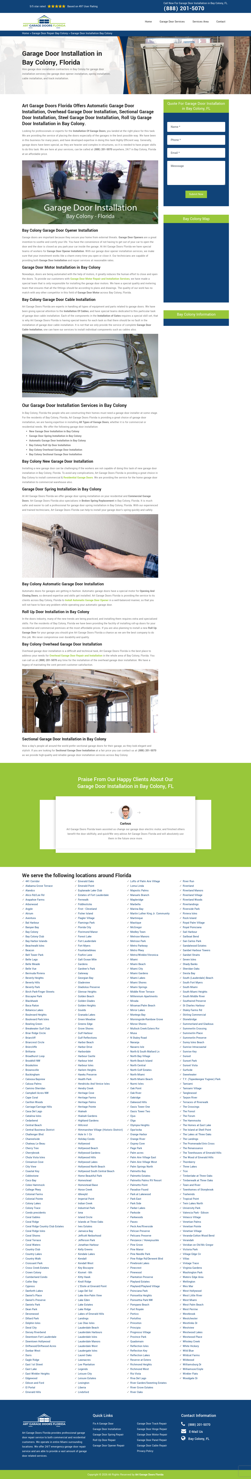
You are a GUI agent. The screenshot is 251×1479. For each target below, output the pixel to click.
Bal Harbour (32, 923)
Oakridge (135, 1098)
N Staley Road (138, 1038)
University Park (191, 1208)
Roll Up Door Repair (104, 1440)
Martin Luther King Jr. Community (150, 913)
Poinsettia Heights (141, 1295)
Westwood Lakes (193, 1332)
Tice (185, 1171)
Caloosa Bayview (35, 1079)
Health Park (84, 1079)
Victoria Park (190, 1249)
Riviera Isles (190, 913)
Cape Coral (31, 1098)
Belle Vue (30, 969)
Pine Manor (137, 1249)
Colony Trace (32, 1208)
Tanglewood (190, 1093)
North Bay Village (140, 1056)
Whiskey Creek (191, 1341)
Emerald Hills (33, 1392)
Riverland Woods (192, 900)
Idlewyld (82, 1194)
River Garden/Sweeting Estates (148, 1383)
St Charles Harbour (194, 1005)
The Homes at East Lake (197, 1125)
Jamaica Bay (85, 1231)
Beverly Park (32, 987)
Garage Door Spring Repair (108, 1435)
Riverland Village (192, 895)
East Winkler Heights (37, 1374)
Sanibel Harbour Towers (196, 950)
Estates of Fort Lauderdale (93, 895)
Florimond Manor (88, 932)
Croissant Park (33, 1263)
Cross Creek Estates (37, 1268)
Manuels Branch (139, 895)
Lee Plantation (86, 1364)
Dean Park (31, 1309)
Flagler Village (86, 918)
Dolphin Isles (32, 1323)
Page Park (136, 1148)
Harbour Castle (86, 1056)
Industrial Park (86, 1208)
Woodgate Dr (190, 1378)
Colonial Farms (34, 1194)
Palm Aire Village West (143, 1162)
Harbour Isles (86, 1065)
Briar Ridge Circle (35, 1033)
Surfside (187, 1070)
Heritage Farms (87, 1098)
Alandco (30, 890)
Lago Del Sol (85, 1291)
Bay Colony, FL (198, 1439)
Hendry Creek (85, 1088)
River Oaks (136, 1392)
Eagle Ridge (32, 1360)
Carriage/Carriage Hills (38, 1107)
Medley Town (137, 932)
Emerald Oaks (86, 881)
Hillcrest (83, 1125)
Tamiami (188, 1084)
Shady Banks (190, 964)
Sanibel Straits (191, 955)
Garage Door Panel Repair (152, 1440)
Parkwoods (136, 1217)
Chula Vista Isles (35, 1157)
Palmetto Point (139, 1185)
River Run (188, 881)
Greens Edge (85, 1024)
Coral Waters (32, 1245)
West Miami (190, 1300)
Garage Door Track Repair (152, 1424)
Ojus (133, 1116)
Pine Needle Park (140, 1254)
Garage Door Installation (107, 1429)
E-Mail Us (196, 1431)
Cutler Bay (31, 1282)
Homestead (84, 1180)
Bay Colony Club (34, 936)
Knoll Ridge (84, 1282)
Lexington (83, 1383)
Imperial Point (86, 1199)
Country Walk (33, 1259)
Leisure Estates (87, 1378)
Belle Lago (31, 959)
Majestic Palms (139, 890)
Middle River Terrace (142, 992)
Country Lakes (33, 1254)
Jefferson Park (86, 1240)
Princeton (135, 1323)
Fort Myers (84, 946)
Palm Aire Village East (143, 1157)
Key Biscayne (86, 1268)
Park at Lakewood (140, 1194)
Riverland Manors (193, 890)
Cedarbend (31, 1121)
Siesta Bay (189, 973)
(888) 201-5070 (184, 8)
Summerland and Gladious (198, 1024)
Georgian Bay (85, 978)
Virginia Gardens (192, 1268)
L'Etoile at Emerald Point (92, 1286)
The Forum (189, 1116)
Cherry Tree (32, 1148)
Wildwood (188, 1360)
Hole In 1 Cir (85, 1134)
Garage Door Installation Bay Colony (91, 33)
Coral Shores (32, 1236)
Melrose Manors (139, 936)
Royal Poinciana (192, 927)
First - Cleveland (87, 909)
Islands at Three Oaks (90, 1222)
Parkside (135, 1213)
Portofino (135, 1318)
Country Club (32, 1249)
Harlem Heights (87, 1070)
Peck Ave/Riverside (141, 1226)
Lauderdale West (88, 1346)
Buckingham (32, 1075)
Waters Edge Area (193, 1277)
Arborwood (31, 904)
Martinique (136, 918)
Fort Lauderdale (87, 941)
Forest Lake (85, 936)
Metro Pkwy (137, 950)
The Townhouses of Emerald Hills (202, 1153)
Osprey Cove (137, 1144)
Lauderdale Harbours (90, 1332)
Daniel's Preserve (35, 1300)
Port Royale (137, 1309)
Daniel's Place (33, 1295)
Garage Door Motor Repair (152, 1435)
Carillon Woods (34, 1102)
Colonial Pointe (34, 1199)
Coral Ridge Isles (35, 1231)
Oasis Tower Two (140, 1111)
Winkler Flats (190, 1374)
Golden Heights (87, 1005)
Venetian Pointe (192, 1226)
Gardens (83, 964)
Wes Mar (188, 1286)
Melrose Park (138, 941)
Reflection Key (138, 1351)
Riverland (188, 886)
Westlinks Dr (190, 1323)
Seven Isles (189, 959)
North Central (138, 1065)
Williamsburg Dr (192, 1364)
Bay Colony (31, 932)
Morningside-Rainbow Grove (146, 1019)
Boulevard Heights (36, 1015)
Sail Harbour (190, 932)
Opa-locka (136, 1130)
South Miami (190, 987)
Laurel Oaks (85, 1355)
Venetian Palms (192, 1222)
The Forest (189, 1111)
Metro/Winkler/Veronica (144, 955)
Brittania (30, 1051)
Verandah (188, 1240)
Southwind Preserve (194, 1001)
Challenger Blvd (34, 1134)
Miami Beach (138, 964)
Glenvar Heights (87, 992)
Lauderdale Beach (88, 1328)
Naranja (134, 1042)
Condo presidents (35, 1213)
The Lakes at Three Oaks (197, 1134)
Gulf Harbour (85, 1033)
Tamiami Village (192, 1088)
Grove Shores (86, 1028)
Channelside (32, 1139)
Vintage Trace (191, 1263)
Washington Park (192, 1272)
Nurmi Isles (137, 1084)
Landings (83, 1318)
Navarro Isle (137, 1047)
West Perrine (190, 1309)
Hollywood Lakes (88, 1162)
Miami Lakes (137, 978)
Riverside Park (191, 909)
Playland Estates (140, 1282)
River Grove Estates (141, 1387)
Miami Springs (138, 987)
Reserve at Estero (140, 1360)
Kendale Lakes (86, 1254)
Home (148, 22)
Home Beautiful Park (90, 1176)
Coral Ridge (32, 1222)
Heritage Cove (86, 1093)
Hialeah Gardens (87, 1116)
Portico (134, 1314)
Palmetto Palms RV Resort (146, 1180)
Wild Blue (188, 1351)
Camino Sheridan (35, 1088)
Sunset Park (190, 1061)
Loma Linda (137, 886)
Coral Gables (32, 1217)
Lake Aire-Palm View (90, 1295)
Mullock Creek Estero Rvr (144, 1028)
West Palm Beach (193, 1305)
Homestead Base (88, 1185)
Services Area (200, 22)
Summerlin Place (193, 1033)
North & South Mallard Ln (144, 1051)
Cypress (30, 1286)
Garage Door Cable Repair (152, 1445)
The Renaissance (193, 1148)
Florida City (84, 927)
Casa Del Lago (33, 1111)
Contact (220, 22)
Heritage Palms (87, 1102)
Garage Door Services (172, 22)
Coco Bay (30, 1180)
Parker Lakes (137, 1208)
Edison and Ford (34, 1383)
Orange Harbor (138, 1134)
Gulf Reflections (87, 1038)
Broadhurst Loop (35, 1056)
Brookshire (31, 1065)
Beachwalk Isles (34, 946)
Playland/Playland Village (145, 1286)
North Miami (137, 1075)
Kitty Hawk (84, 1277)
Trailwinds (189, 1194)
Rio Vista (135, 1374)
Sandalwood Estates (194, 946)
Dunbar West (32, 1351)
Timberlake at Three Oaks (197, 1176)
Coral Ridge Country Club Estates (44, 1226)
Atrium (29, 913)
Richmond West (139, 1369)
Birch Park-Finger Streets (39, 992)
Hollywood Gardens (89, 1153)
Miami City (136, 969)
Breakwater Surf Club (37, 1028)
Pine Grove (136, 1245)
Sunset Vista (190, 1065)
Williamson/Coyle (193, 1369)
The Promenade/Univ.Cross (199, 1144)
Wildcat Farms (191, 1355)
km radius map (196, 262)
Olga (133, 1121)
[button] (114, 812)
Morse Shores (138, 1024)
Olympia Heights (140, 1125)
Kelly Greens (85, 1249)
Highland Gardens (88, 1121)
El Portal (30, 1387)
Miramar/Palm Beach (142, 1005)
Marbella (135, 904)
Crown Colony (33, 1272)
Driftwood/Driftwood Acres (40, 1346)
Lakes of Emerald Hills (91, 1314)
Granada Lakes (86, 1015)
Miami (134, 959)
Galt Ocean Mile (87, 959)
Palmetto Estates (140, 1176)
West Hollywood (192, 1291)
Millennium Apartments (144, 996)
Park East (135, 1199)
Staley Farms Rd (192, 1010)
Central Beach (33, 1125)
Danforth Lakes (34, 1291)
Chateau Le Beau (35, 1144)
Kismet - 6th (85, 1272)
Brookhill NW (32, 1061)
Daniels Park (32, 1305)
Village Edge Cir (192, 1254)
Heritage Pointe (87, 1107)
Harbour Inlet (85, 1061)
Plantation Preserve (141, 1277)
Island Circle (85, 1217)
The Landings (190, 1139)
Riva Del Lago (138, 1378)
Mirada (134, 1001)
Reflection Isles (139, 1346)
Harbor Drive (85, 1047)
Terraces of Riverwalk (195, 1102)
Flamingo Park (86, 923)
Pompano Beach (139, 1305)
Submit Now (196, 194)
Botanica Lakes (34, 1010)
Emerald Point (86, 886)
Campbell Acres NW (37, 1093)
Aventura (30, 918)
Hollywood (84, 1144)
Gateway (83, 973)
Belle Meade (32, 964)
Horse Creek (85, 1190)
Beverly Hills (32, 982)
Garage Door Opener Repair (108, 1445)
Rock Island (189, 918)
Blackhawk (31, 1001)
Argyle (29, 909)
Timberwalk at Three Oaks (198, 1180)
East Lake (31, 1369)
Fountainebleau (87, 950)
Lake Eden (84, 1300)
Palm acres (137, 1153)
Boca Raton (32, 1005)
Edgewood (31, 1378)
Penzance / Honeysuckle (144, 1240)
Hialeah (82, 1111)
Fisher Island (85, 913)
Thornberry (189, 1162)
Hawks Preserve (87, 1075)
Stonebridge (190, 1019)
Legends (83, 1369)
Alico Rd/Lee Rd (34, 895)
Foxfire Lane (85, 955)
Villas (186, 1259)
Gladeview (84, 982)
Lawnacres (84, 1360)
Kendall (82, 1259)
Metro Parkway (139, 946)
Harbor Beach (86, 1042)
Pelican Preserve (140, 1231)
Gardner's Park (86, 969)
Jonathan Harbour (88, 1245)
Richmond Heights (141, 1364)
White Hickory (191, 1346)
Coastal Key (32, 1171)
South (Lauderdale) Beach (198, 978)
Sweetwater (190, 1075)
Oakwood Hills (138, 1102)
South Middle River (194, 996)
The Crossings (191, 1107)
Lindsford (83, 1392)
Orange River (137, 1139)
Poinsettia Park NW (141, 1300)
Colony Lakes (33, 1203)
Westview (188, 1328)
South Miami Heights (195, 992)
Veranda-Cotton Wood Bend (198, 1236)
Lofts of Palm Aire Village (145, 881)
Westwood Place (192, 1337)
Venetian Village (192, 1231)
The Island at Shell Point (197, 1130)
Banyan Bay (32, 927)
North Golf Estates (141, 1070)
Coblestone (32, 1176)
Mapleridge (136, 900)
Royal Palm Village (194, 923)
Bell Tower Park (34, 955)
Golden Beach (86, 996)
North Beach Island (141, 1061)
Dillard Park (32, 1318)
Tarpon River (190, 1098)
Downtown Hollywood (37, 1341)
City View (30, 1167)
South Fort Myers (193, 982)
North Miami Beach (141, 1079)
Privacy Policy (145, 1451)
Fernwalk (83, 900)
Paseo (134, 1222)
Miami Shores (138, 982)
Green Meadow (86, 1019)
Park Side (135, 1203)
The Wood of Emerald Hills (198, 1157)
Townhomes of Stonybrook (198, 1190)
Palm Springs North (141, 1167)
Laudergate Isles (87, 1351)
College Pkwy (33, 1190)
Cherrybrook (32, 1153)
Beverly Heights (34, 978)
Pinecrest (135, 1268)
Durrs (28, 1355)
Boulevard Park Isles (37, 1019)
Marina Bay (136, 909)
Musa (133, 1033)
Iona (80, 1213)
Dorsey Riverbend (35, 1332)
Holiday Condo (86, 1139)
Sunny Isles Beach (193, 1042)
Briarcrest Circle (34, 1042)
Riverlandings (191, 904)
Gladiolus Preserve (89, 987)
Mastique (135, 923)
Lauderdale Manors (89, 1341)
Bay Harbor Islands (36, 941)
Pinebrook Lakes (139, 1263)
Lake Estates (85, 1305)
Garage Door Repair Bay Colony (50, 33)
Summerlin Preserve (194, 1038)
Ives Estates (85, 1226)
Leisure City (85, 1374)
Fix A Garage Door (103, 1424)
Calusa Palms (33, 1084)
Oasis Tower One (140, 1107)
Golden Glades (86, 1001)
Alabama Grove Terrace (39, 886)
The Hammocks (192, 1121)
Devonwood (32, 1314)
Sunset (187, 1056)
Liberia (82, 1387)
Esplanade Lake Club (90, 890)
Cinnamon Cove (34, 1162)
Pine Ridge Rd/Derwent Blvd (146, 1259)
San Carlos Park (192, 941)
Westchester (190, 1318)
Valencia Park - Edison (196, 1213)
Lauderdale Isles (87, 1337)
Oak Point (135, 1088)
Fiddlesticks (85, 904)
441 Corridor (32, 881)
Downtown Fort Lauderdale (40, 1337)
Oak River (135, 1093)
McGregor (136, 927)
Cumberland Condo (36, 1277)
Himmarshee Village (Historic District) (100, 1130)
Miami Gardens (139, 973)
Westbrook (189, 1314)
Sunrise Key (190, 1051)
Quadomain (137, 1341)
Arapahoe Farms (35, 900)
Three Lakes (190, 1167)
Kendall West (85, 1263)
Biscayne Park (33, 996)
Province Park (138, 1337)
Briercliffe (31, 1047)
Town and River (191, 1185)
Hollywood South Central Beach (96, 1171)
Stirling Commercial (194, 1015)
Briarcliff (30, 1038)
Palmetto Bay (138, 1171)
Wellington (189, 1282)
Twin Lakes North (193, 1203)
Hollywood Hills (87, 1157)
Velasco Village (192, 1217)
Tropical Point (191, 1199)
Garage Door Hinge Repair (152, 1429)
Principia (135, 1328)
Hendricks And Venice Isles (94, 1084)
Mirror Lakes (137, 1010)
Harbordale (84, 1051)
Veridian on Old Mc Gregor (198, 1245)
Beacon (29, 950)
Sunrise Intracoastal (194, 1047)
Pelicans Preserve (140, 1236)
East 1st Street (34, 1364)
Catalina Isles (33, 1116)
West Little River (192, 1295)
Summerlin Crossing (194, 1028)
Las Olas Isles (86, 1323)
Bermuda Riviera (35, 973)
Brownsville (32, 1070)
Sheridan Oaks (191, 969)
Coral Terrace (33, 1240)
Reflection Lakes (140, 1355)
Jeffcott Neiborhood (89, 1236)
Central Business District (39, 1130)
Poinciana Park (139, 1291)
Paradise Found (139, 1190)
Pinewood (136, 1272)
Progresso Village (140, 1332)
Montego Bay (137, 1015)
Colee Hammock (35, 1185)
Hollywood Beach (88, 1148)
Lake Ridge (84, 1309)
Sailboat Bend (191, 936)
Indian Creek (85, 1203)
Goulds (82, 1010)
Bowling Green (33, 1024)
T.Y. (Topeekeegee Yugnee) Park (201, 1079)
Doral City (31, 1328)
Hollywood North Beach (91, 1167)
